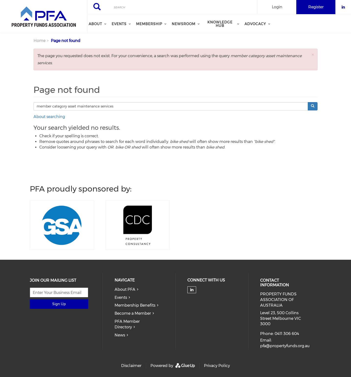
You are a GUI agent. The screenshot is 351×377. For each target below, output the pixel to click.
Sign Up (59, 304)
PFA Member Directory (127, 324)
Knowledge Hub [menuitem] (220, 24)
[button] (312, 54)
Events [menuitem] (119, 24)
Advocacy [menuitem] (255, 24)
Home (39, 40)
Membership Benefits (135, 305)
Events (121, 297)
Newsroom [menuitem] (183, 24)
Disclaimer (131, 365)
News (120, 335)
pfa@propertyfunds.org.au (284, 346)
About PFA (125, 289)
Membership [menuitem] (149, 24)
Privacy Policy (217, 365)
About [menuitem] (95, 24)
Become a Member (133, 313)
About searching (49, 116)
